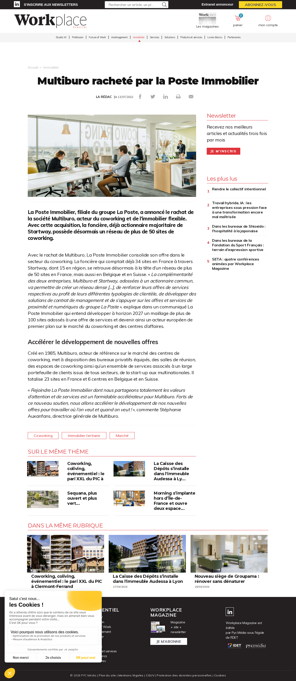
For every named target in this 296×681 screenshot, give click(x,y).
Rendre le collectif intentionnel (239, 189)
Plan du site (107, 675)
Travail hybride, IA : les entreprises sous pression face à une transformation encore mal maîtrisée (239, 210)
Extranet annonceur (217, 4)
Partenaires (234, 37)
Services (154, 37)
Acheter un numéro (41, 632)
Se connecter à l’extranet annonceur (53, 641)
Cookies (220, 675)
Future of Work (97, 37)
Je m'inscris (223, 151)
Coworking (43, 435)
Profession (77, 37)
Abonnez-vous (260, 4)
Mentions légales (131, 675)
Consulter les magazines (45, 627)
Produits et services (191, 37)
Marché (122, 435)
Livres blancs (214, 37)
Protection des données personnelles (184, 675)
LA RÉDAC (104, 97)
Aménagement (119, 37)
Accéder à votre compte (45, 617)
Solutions (169, 37)
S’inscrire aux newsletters (51, 4)
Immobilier (139, 37)
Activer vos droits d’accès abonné (52, 622)
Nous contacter (39, 646)
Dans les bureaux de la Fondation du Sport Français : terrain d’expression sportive (238, 245)
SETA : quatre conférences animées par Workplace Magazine (235, 264)
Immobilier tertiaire (84, 435)
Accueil (33, 67)
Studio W (61, 37)
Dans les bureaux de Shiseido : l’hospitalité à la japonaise (238, 228)
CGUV (150, 675)
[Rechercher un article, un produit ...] (136, 4)
